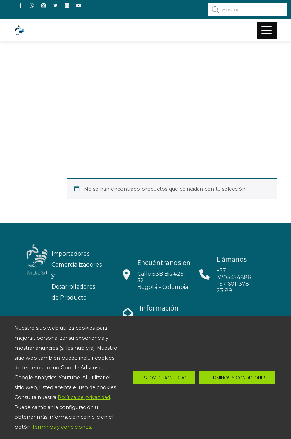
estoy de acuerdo (164, 377)
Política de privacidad (84, 397)
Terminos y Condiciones (237, 377)
